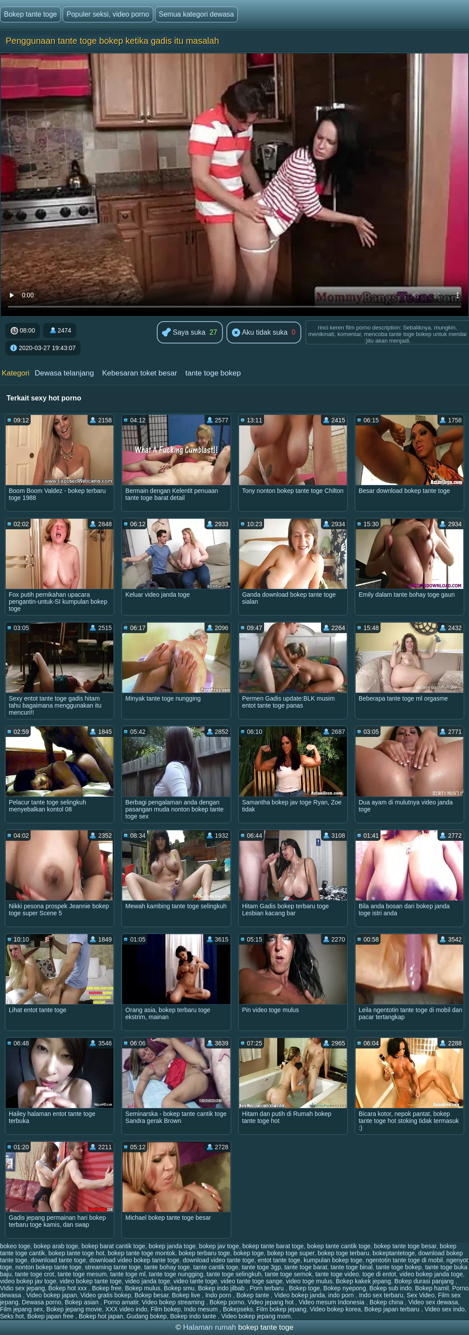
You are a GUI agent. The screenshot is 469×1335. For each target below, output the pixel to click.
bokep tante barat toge (272, 1246)
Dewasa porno (41, 1302)
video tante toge (195, 1281)
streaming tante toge (113, 1267)
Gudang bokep (147, 1316)
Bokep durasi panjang (425, 1281)
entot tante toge (278, 1260)
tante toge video (337, 1274)
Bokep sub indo (390, 1288)
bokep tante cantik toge (338, 1246)
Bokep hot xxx (68, 1288)
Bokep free (107, 1288)
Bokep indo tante (194, 1316)
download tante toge (58, 1260)
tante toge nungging (176, 1274)
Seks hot (12, 1316)
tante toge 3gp (261, 1267)
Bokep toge (304, 1288)
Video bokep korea (335, 1309)
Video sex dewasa (433, 1302)
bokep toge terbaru (343, 1253)
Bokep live (187, 1295)
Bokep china (387, 1302)
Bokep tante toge (30, 14)
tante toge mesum (82, 1274)
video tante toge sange (252, 1281)
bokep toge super (290, 1253)
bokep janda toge (171, 1246)
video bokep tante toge (91, 1281)
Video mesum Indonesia (332, 1302)
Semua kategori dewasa (196, 14)
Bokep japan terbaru (392, 1309)
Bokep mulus (142, 1288)
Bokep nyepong (344, 1288)
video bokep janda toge (431, 1274)
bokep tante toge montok (141, 1253)
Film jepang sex (21, 1309)
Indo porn (219, 1295)
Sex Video (421, 1295)
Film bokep (165, 1309)
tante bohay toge (167, 1267)
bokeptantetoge (394, 1253)
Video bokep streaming (174, 1302)
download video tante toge (218, 1260)
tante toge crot (34, 1274)
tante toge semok (288, 1274)
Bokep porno (226, 1302)
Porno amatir (121, 1302)
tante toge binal (352, 1267)
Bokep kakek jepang (363, 1281)
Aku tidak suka (260, 333)
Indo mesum (201, 1309)
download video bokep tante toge (134, 1260)
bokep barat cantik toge (113, 1246)
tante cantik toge (215, 1267)
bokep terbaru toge (204, 1253)
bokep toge (248, 1253)
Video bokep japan (51, 1295)
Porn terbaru (268, 1288)
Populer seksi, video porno (108, 14)
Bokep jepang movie (74, 1309)
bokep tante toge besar (405, 1246)
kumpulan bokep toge (333, 1260)
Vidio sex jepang (22, 1288)
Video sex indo (444, 1309)
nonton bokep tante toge (48, 1267)
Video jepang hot (272, 1302)
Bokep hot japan (101, 1316)
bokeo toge (15, 1246)
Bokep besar (151, 1295)
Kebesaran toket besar (139, 373)
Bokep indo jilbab (222, 1288)
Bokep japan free (51, 1316)
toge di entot (379, 1274)
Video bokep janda (299, 1295)
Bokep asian (82, 1302)
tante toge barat (305, 1267)
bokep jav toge (219, 1246)
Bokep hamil (432, 1288)
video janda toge (147, 1281)
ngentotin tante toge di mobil (404, 1260)
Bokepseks (238, 1309)
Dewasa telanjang (64, 373)
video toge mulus (309, 1281)
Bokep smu (179, 1288)
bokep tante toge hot (77, 1253)
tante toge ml (127, 1274)
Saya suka (183, 333)
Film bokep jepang (281, 1309)
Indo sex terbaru (381, 1295)
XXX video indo (126, 1309)
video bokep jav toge (28, 1281)
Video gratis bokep (105, 1295)
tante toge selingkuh (234, 1274)
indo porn (342, 1295)
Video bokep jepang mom (256, 1316)
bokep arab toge (56, 1246)
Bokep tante (253, 1295)
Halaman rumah (209, 1327)
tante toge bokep (213, 373)
